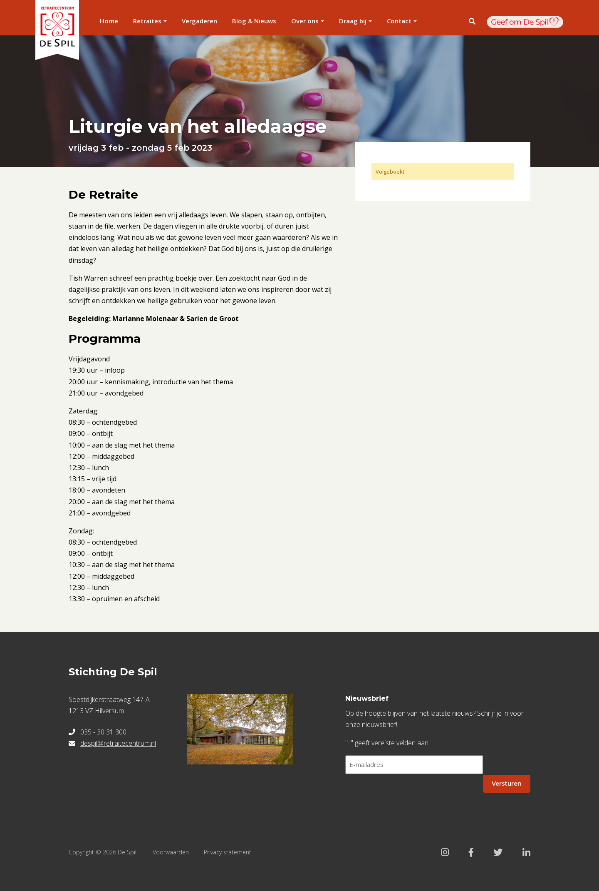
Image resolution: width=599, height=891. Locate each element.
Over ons (305, 21)
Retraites (147, 21)
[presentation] (408, 797)
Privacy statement (227, 852)
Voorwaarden (171, 852)
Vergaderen (199, 21)
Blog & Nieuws (254, 21)
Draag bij (352, 21)
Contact (399, 21)
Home (109, 21)
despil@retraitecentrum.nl (118, 743)
